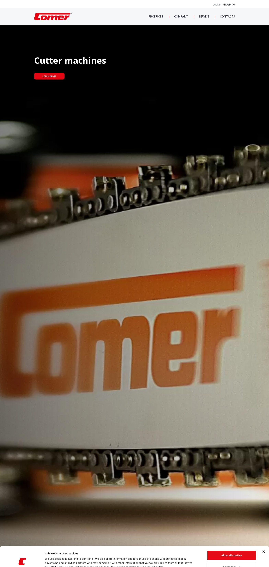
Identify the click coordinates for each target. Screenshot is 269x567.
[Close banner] (263, 531)
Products (156, 16)
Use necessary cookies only (231, 557)
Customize (231, 546)
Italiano (229, 4)
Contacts (227, 16)
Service (203, 16)
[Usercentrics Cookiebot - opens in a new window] (22, 560)
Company (180, 16)
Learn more (49, 76)
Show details (53, 556)
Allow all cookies (231, 535)
